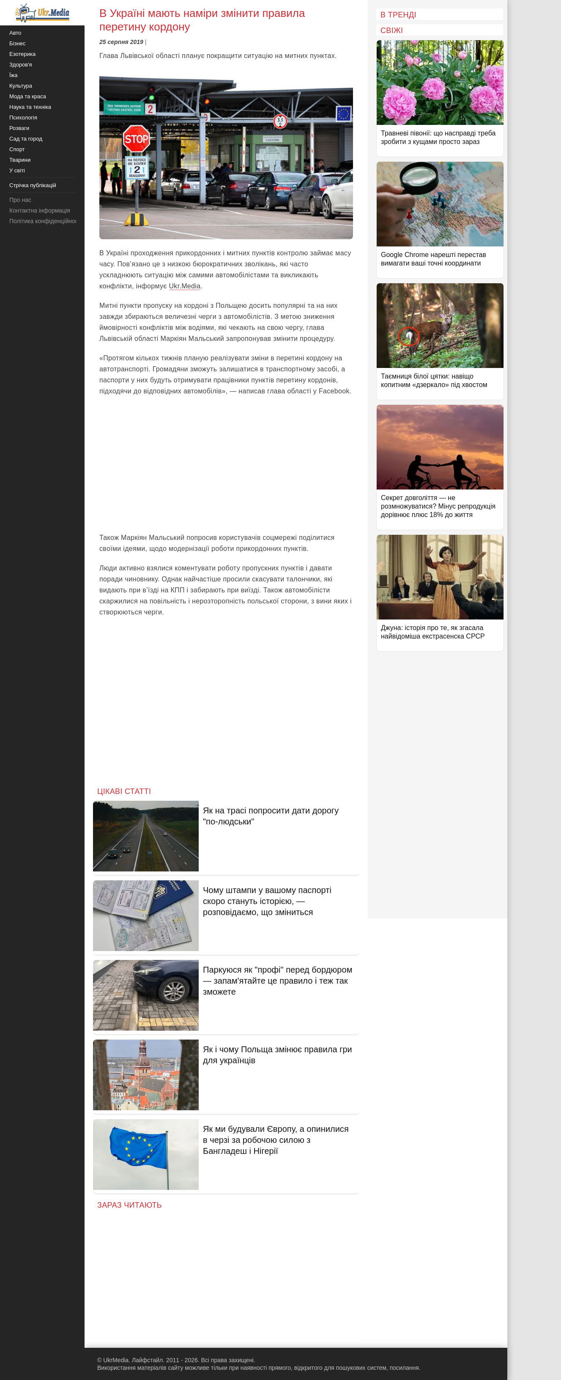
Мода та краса (27, 96)
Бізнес (17, 43)
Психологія (23, 117)
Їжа (13, 75)
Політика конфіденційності (45, 221)
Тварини (19, 160)
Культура (20, 86)
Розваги (19, 128)
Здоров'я (20, 64)
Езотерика (22, 54)
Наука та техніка (30, 107)
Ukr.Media (185, 286)
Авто (15, 33)
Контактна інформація (39, 210)
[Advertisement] (226, 464)
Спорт (17, 149)
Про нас (20, 199)
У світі (17, 170)
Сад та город (25, 139)
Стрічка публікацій (32, 185)
